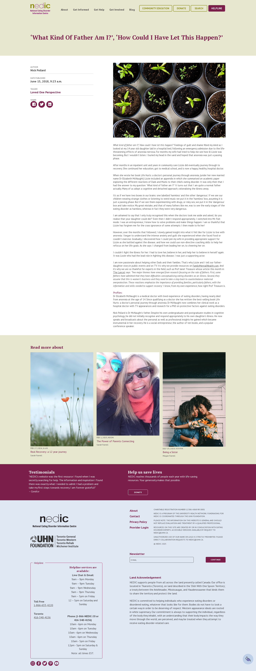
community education (155, 8)
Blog (132, 9)
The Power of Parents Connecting (115, 441)
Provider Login (139, 527)
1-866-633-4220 (43, 605)
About (64, 9)
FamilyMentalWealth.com (206, 265)
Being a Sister (170, 452)
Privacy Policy (138, 522)
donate (181, 8)
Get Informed (81, 9)
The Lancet (119, 272)
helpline (216, 8)
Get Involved (116, 9)
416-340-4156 (42, 617)
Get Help (99, 9)
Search (199, 8)
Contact (135, 516)
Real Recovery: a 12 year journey (48, 451)
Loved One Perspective (45, 92)
